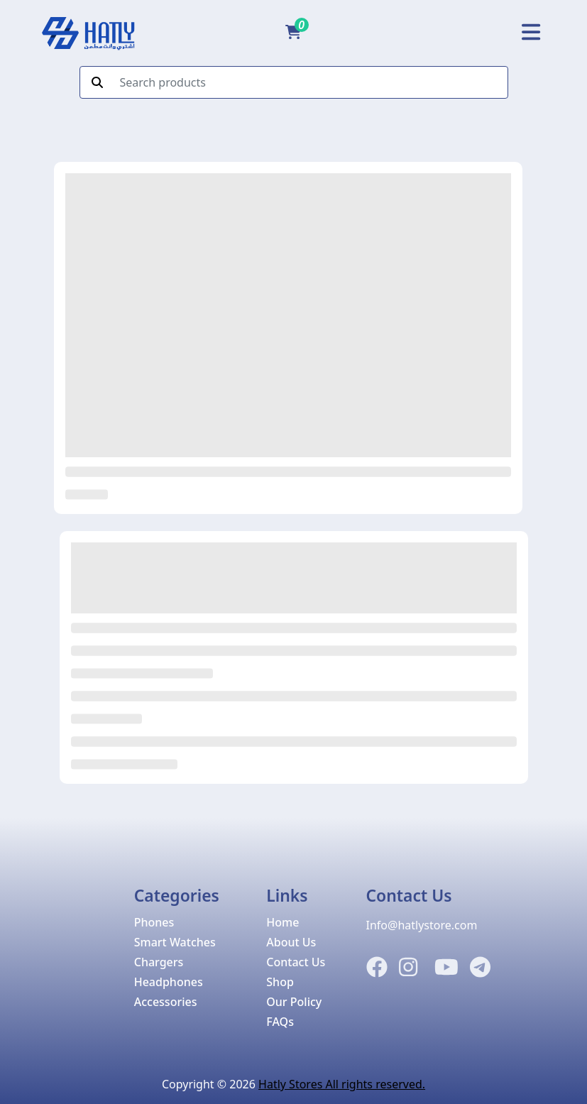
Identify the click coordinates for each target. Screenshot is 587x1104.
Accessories (165, 1002)
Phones (154, 922)
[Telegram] (480, 967)
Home (282, 922)
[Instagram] (408, 967)
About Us (291, 942)
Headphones (168, 982)
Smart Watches (175, 942)
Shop (280, 982)
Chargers (159, 962)
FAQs (280, 1021)
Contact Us (295, 962)
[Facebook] (377, 967)
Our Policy (294, 1002)
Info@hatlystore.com (422, 925)
